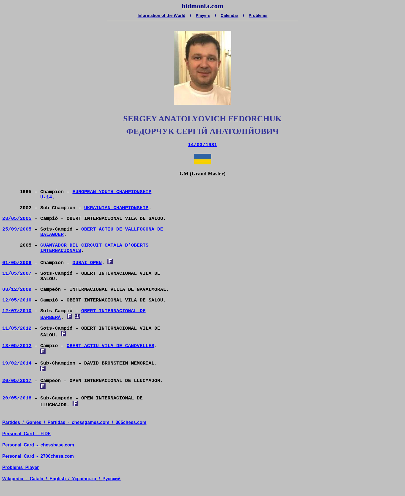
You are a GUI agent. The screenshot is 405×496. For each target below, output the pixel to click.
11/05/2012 (17, 328)
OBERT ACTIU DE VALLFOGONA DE (122, 229)
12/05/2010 (17, 300)
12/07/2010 (17, 311)
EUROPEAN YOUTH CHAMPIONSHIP (112, 192)
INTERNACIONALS (60, 250)
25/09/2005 (17, 229)
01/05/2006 (17, 262)
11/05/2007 (17, 273)
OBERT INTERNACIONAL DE (113, 311)
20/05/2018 (17, 398)
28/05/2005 (17, 218)
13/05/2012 (17, 345)
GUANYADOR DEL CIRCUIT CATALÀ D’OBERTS (94, 245)
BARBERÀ (50, 317)
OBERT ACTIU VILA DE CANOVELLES (110, 345)
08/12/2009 (17, 289)
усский (111, 478)
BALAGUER (52, 234)
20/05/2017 (17, 380)
